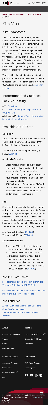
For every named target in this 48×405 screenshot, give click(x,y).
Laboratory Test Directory (34, 334)
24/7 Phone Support (32, 363)
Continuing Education (10, 363)
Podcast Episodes (9, 373)
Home (4, 14)
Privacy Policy (38, 397)
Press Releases (8, 348)
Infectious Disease (33, 14)
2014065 (29, 232)
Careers (5, 339)
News (4, 344)
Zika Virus (12, 106)
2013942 (13, 154)
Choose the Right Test (33, 339)
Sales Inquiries (30, 368)
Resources (29, 344)
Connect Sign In (39, 3)
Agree (6, 400)
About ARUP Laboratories (12, 334)
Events (4, 377)
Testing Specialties (16, 14)
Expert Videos (7, 368)
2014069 (29, 235)
